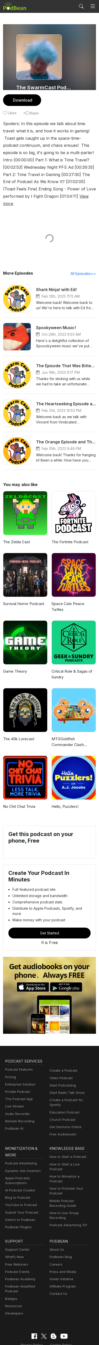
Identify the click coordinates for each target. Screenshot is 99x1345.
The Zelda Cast (16, 535)
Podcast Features (18, 1045)
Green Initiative (61, 1254)
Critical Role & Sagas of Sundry (72, 661)
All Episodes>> (84, 266)
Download (22, 100)
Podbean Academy (19, 1254)
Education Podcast (63, 1088)
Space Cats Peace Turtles (73, 597)
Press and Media (62, 1247)
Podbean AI (13, 1104)
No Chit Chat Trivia (19, 794)
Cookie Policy (47, 1320)
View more (12, 196)
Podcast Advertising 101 (68, 1201)
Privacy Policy (19, 1320)
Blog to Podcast (16, 1173)
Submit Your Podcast (20, 1188)
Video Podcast (60, 1053)
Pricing (10, 1052)
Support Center (16, 1225)
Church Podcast (61, 1095)
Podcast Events (16, 1247)
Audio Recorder (16, 1089)
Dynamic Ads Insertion (21, 1146)
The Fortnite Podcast (69, 535)
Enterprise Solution (19, 1060)
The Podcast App (17, 1074)
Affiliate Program (62, 1262)
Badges (10, 1274)
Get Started (49, 908)
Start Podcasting (62, 1061)
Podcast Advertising (20, 1139)
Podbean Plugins (17, 1203)
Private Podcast (16, 1067)
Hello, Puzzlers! (65, 794)
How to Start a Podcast (67, 1132)
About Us (56, 1225)
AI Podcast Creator (19, 1166)
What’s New (14, 1232)
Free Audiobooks (62, 1110)
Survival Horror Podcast (23, 597)
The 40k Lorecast (17, 726)
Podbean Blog (60, 1232)
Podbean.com (64, 1336)
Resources (13, 1281)
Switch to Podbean (19, 1195)
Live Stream (14, 1082)
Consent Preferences (45, 1328)
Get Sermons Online (65, 1102)
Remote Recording (19, 1097)
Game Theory (14, 658)
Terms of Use (73, 1320)
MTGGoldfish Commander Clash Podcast (67, 729)
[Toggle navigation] (93, 6)
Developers (13, 1289)
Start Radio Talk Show (66, 1068)
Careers (55, 1240)
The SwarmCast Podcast (43, 87)
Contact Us (58, 1269)
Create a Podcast (62, 1046)
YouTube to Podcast (20, 1180)
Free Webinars (16, 1240)
